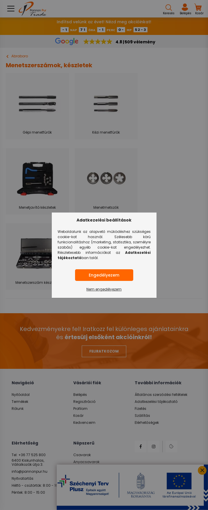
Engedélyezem (104, 275)
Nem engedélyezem (104, 289)
